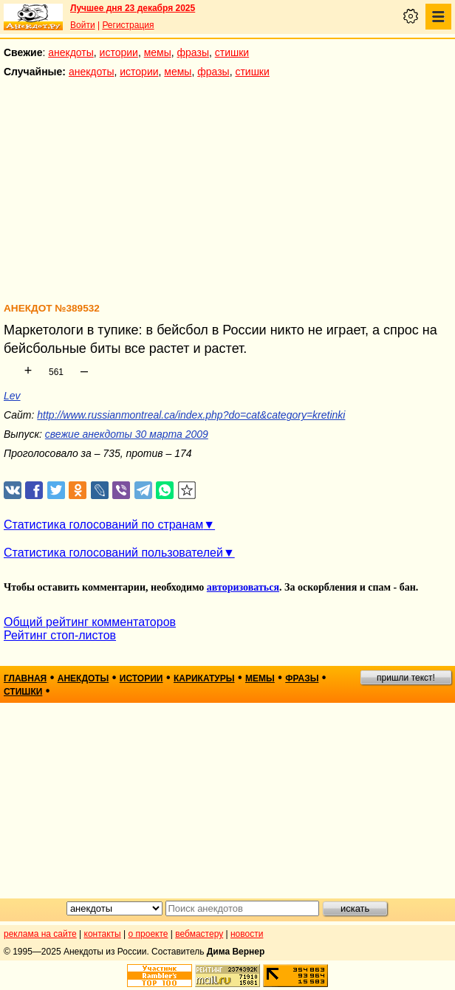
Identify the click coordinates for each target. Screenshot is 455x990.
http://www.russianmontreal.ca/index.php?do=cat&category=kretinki (191, 415)
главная (25, 678)
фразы (193, 52)
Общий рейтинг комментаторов (90, 622)
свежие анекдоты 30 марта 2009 (126, 434)
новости (246, 934)
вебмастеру (199, 934)
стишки (232, 52)
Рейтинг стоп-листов (60, 635)
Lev (12, 396)
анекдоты (71, 52)
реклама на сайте (40, 934)
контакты (102, 934)
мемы (157, 52)
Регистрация (128, 25)
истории (119, 52)
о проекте (148, 934)
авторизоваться (243, 587)
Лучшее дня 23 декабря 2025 (132, 8)
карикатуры (204, 678)
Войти (82, 25)
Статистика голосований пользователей (113, 552)
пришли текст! (406, 678)
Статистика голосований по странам (103, 524)
